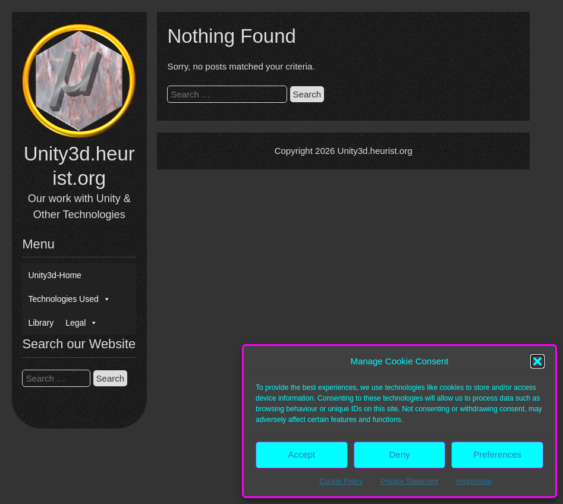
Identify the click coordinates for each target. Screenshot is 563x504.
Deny (399, 454)
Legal (81, 322)
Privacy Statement (409, 481)
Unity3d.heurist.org (375, 151)
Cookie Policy (341, 481)
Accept (301, 454)
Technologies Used (69, 299)
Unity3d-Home (54, 275)
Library (41, 322)
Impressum (473, 481)
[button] (537, 361)
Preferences (497, 454)
